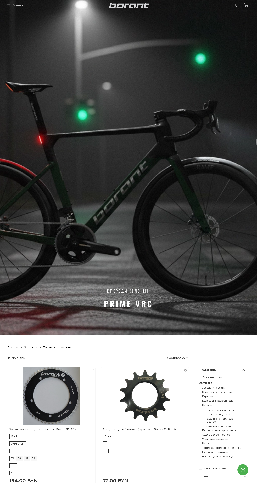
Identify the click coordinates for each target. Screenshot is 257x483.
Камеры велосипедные (217, 392)
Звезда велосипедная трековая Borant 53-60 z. (43, 429)
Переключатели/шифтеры (219, 430)
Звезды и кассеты (213, 387)
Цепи (205, 443)
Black (14, 436)
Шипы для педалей (217, 414)
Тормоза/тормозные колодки (221, 447)
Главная (13, 347)
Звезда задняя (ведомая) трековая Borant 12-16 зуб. (139, 429)
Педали (207, 405)
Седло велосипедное (216, 434)
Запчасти (31, 347)
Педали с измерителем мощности (220, 420)
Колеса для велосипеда (217, 400)
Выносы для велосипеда (218, 456)
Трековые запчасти (215, 439)
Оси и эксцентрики (215, 452)
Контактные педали (218, 426)
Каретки (207, 396)
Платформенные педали (221, 410)
